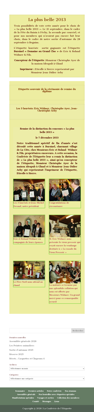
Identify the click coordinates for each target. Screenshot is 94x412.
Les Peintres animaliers (21, 345)
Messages (46, 401)
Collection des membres (68, 398)
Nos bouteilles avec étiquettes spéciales (56, 394)
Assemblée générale (26, 394)
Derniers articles (36, 391)
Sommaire (20, 391)
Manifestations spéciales (23, 398)
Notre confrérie (54, 391)
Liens (56, 401)
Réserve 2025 (16, 354)
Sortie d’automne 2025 (21, 350)
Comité (35, 401)
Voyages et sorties (45, 398)
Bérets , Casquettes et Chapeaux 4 (27, 358)
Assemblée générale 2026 (22, 341)
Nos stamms (70, 391)
